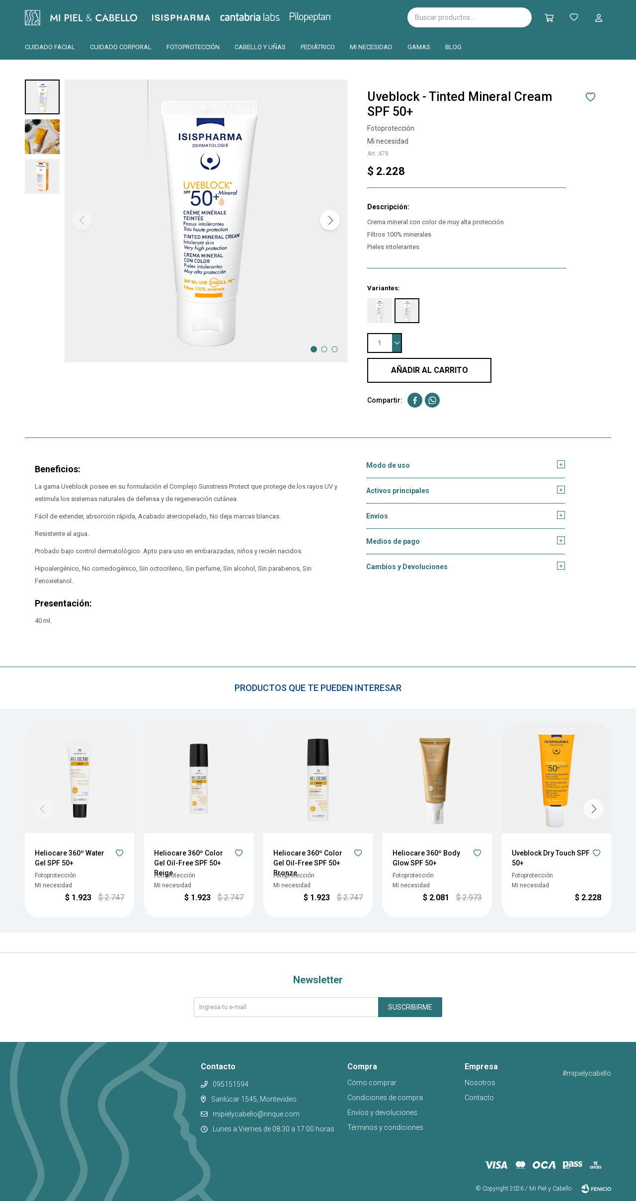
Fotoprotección (193, 47)
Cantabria (266, 16)
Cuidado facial (50, 47)
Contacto (479, 1098)
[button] (330, 220)
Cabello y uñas (260, 47)
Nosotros (480, 1083)
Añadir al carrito (429, 370)
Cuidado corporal (121, 47)
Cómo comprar (372, 1083)
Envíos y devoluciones (382, 1112)
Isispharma (194, 17)
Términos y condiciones (385, 1127)
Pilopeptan (318, 15)
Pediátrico (318, 47)
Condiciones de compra (385, 1098)
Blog (453, 47)
